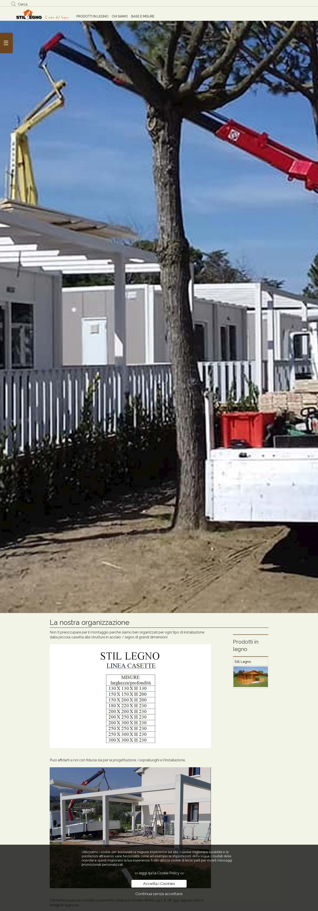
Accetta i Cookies (159, 883)
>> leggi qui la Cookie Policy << (159, 873)
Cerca (22, 4)
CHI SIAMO (120, 16)
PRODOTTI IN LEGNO (92, 16)
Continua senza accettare (159, 893)
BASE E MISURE (142, 16)
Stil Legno (243, 662)
